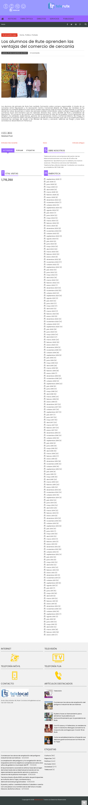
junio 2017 (50, 417)
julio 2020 (50, 329)
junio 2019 (50, 360)
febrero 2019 (51, 371)
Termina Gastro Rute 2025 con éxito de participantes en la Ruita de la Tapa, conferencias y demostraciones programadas (22, 779)
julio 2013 (50, 529)
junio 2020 (50, 332)
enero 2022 (51, 285)
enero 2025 (51, 197)
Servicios (54, 18)
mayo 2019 (50, 363)
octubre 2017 (51, 409)
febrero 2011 (51, 601)
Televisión (58, 691)
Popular (19, 150)
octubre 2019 (51, 353)
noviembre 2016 (52, 435)
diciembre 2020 (52, 319)
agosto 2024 (51, 210)
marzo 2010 (51, 629)
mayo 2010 (50, 624)
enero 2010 (51, 635)
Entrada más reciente (9, 143)
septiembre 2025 (53, 179)
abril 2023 (50, 249)
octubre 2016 (51, 438)
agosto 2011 (51, 585)
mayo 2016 (50, 448)
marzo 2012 (51, 567)
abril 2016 (50, 451)
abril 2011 (50, 596)
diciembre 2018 (52, 376)
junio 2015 (50, 474)
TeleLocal (48, 769)
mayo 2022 (51, 275)
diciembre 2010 (52, 606)
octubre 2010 (51, 611)
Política (47, 761)
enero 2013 (51, 544)
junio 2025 (50, 184)
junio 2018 (50, 389)
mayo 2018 (50, 391)
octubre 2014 (51, 495)
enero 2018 (51, 402)
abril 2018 (50, 394)
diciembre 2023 (52, 228)
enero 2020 (51, 345)
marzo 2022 (51, 280)
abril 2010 (50, 627)
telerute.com (39, 800)
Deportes (48, 758)
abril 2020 (50, 337)
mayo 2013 (50, 534)
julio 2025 (50, 182)
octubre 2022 (51, 264)
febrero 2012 (51, 570)
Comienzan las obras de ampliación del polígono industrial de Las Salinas (69, 703)
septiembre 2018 (53, 384)
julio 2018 (50, 386)
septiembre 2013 (53, 526)
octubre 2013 (51, 523)
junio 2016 (50, 446)
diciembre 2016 (52, 433)
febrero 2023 (51, 254)
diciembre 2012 (52, 547)
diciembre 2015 (52, 461)
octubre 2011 (51, 580)
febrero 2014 (51, 513)
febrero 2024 (51, 223)
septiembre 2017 (53, 412)
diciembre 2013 (52, 518)
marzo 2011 (50, 598)
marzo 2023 (51, 252)
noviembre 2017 (52, 407)
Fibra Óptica (26, 18)
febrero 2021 (51, 314)
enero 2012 (51, 573)
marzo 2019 (51, 368)
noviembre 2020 (53, 321)
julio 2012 (50, 557)
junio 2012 (50, 560)
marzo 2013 (51, 539)
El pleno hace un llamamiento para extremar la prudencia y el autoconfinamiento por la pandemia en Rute (70, 717)
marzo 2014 (51, 510)
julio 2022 (50, 270)
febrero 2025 (51, 195)
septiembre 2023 (53, 236)
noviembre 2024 (53, 202)
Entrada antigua (78, 143)
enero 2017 (50, 430)
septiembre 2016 (53, 440)
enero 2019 (51, 373)
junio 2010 (50, 622)
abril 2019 (50, 366)
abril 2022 (50, 277)
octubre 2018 (51, 381)
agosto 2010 (51, 616)
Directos (41, 18)
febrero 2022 (51, 283)
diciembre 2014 (52, 490)
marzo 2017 (51, 425)
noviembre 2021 (52, 290)
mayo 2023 (51, 246)
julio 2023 (50, 241)
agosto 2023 (51, 239)
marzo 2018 (51, 397)
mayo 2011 (50, 593)
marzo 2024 (51, 221)
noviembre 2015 (52, 464)
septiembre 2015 (53, 469)
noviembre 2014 (52, 492)
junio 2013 (50, 531)
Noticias (12, 18)
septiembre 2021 (53, 296)
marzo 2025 (51, 192)
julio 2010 (50, 619)
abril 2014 (50, 508)
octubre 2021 (51, 293)
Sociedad (48, 767)
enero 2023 (51, 257)
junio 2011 (50, 591)
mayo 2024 (51, 218)
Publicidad (68, 18)
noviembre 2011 (52, 578)
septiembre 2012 (53, 554)
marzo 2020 (51, 340)
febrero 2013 (51, 541)
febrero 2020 (51, 342)
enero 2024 (51, 226)
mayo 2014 (50, 505)
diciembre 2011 (52, 575)
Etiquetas (30, 150)
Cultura (47, 755)
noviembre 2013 (52, 521)
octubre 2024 (52, 205)
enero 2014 (51, 516)
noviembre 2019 (52, 350)
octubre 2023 (51, 233)
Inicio (3, 24)
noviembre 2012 (52, 549)
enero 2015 (51, 487)
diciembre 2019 (52, 347)
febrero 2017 (51, 428)
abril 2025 (50, 190)
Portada (47, 764)
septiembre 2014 (53, 497)
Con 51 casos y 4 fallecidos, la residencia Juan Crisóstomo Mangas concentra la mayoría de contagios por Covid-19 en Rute (70, 728)
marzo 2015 (51, 482)
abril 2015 (50, 479)
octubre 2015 (51, 466)
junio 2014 (50, 503)
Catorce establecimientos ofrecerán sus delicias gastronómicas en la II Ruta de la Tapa (70, 739)
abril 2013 (50, 536)
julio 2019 (50, 358)
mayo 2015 (50, 477)
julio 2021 (50, 301)
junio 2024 (50, 215)
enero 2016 (51, 459)
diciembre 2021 (52, 288)
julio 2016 (50, 443)
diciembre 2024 (52, 200)
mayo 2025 (51, 187)
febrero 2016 (51, 456)
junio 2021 (50, 303)
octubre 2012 (51, 552)
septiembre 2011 (52, 583)
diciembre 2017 (52, 404)
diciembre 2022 (52, 259)
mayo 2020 (51, 334)
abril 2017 (50, 422)
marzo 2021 (51, 311)
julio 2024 (50, 213)
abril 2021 (50, 309)
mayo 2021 (50, 306)
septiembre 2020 (53, 327)
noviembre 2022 (53, 262)
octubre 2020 (51, 324)
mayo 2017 (50, 420)
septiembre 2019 (53, 355)
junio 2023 (50, 244)
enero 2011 (50, 604)
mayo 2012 (50, 562)
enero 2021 (51, 316)
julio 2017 (50, 415)
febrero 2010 (51, 632)
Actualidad (8, 150)
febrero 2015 (51, 485)
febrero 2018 (51, 399)
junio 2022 (50, 272)
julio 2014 (50, 500)
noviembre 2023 (53, 231)
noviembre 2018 (52, 378)
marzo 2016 (51, 453)
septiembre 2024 (53, 208)
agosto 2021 (51, 298)
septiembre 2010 (53, 614)
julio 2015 (50, 472)
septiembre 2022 (53, 267)
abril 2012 (50, 565)
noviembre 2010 (52, 609)
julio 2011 (50, 588)
